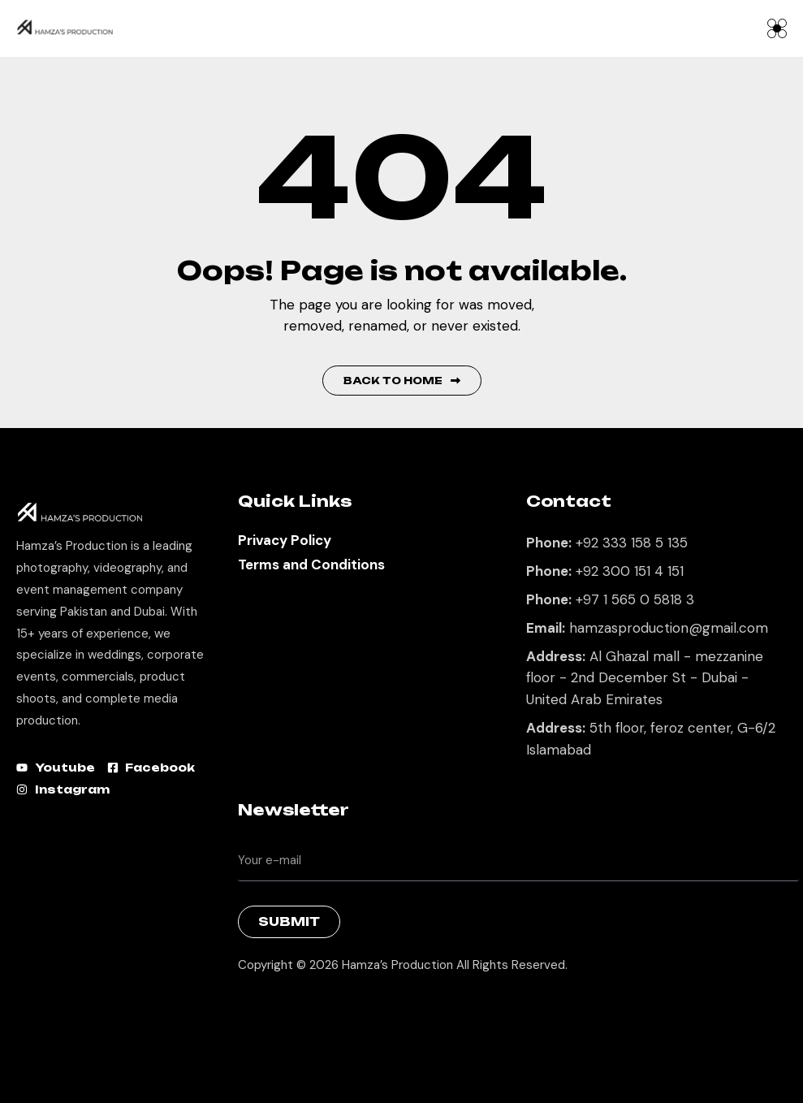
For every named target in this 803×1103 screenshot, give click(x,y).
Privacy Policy (284, 540)
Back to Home (401, 380)
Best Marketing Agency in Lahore (250, 1007)
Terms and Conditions (311, 564)
